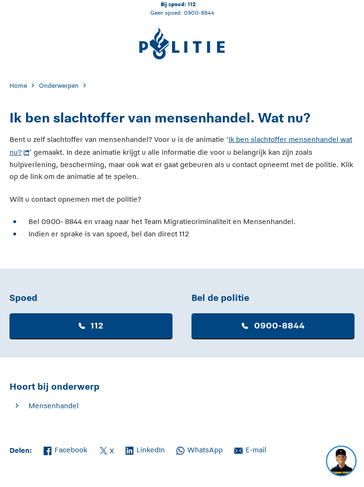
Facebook (65, 449)
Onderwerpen (59, 86)
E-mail (250, 449)
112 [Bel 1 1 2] (192, 4)
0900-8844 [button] (273, 325)
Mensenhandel (53, 405)
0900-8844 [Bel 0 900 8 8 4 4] (199, 12)
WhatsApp (199, 449)
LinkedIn (145, 449)
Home (18, 86)
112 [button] (91, 325)
